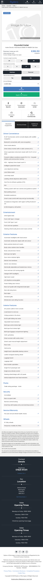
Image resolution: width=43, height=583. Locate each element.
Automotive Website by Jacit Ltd (21, 579)
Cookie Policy (21, 573)
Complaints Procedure (33, 571)
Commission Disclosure (19, 571)
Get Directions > (21, 497)
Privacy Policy (7, 571)
